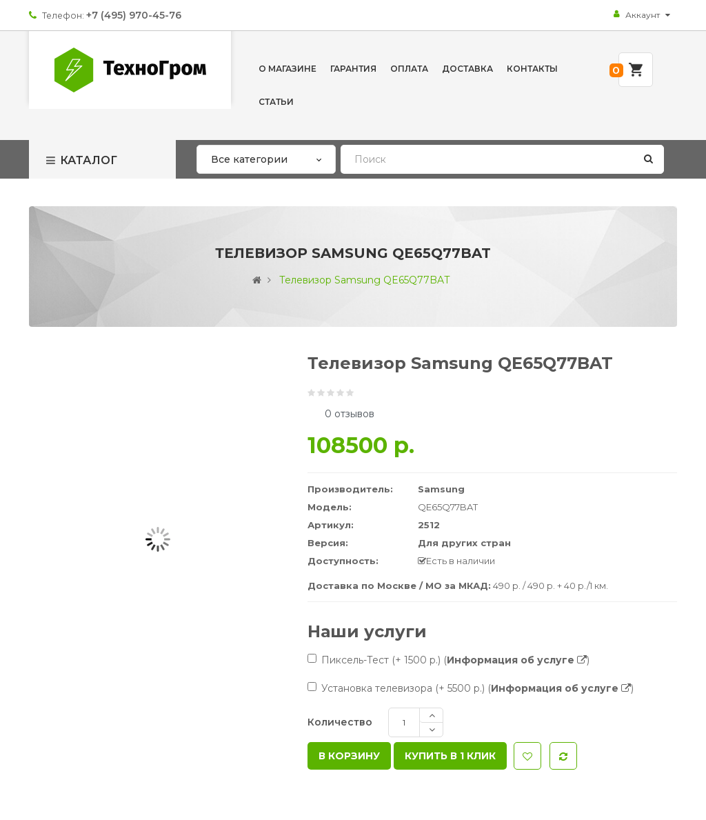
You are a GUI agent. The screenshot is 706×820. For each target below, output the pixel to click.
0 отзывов (349, 414)
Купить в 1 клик (450, 756)
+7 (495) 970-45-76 (133, 15)
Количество (339, 722)
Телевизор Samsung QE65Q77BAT (364, 280)
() (516, 660)
